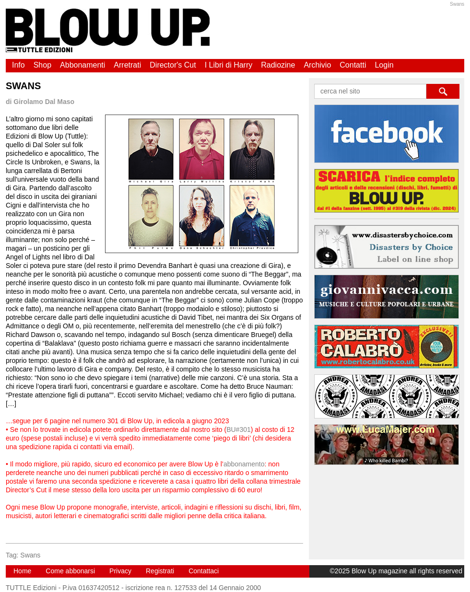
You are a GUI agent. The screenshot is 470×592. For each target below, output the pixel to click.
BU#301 (238, 429)
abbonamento (244, 464)
